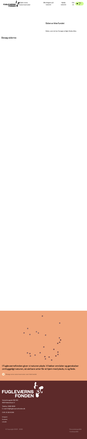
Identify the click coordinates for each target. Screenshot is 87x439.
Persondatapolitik (75, 429)
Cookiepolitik (73, 431)
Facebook (4, 419)
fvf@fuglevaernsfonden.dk (16, 408)
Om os (73, 4)
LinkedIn (4, 422)
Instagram (4, 417)
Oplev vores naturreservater (25, 3)
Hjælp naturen (63, 4)
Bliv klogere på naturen (48, 4)
